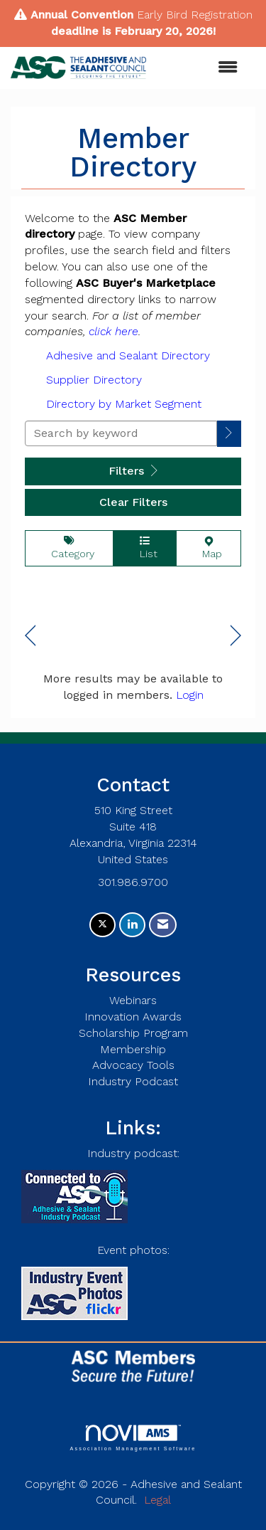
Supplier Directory (94, 379)
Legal (157, 1500)
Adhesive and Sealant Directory (128, 355)
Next (236, 636)
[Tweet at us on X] (102, 924)
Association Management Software (133, 1438)
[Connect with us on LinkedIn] (132, 924)
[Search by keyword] (121, 433)
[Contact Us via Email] (163, 924)
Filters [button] (133, 471)
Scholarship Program (133, 1033)
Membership (133, 1049)
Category (69, 547)
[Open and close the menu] (199, 68)
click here (113, 331)
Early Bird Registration (195, 14)
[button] (229, 434)
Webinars (133, 1000)
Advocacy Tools (133, 1065)
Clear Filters (133, 502)
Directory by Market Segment (123, 404)
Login (190, 695)
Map (208, 548)
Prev (30, 636)
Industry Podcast (133, 1081)
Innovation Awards (133, 1016)
